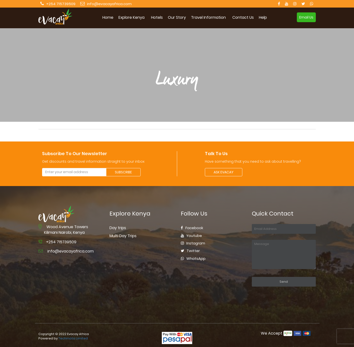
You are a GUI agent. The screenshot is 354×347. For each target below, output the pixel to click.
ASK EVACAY (224, 172)
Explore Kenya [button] (131, 17)
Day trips (117, 228)
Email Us (306, 17)
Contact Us (243, 17)
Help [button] (263, 17)
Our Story (177, 17)
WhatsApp (193, 258)
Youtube (191, 235)
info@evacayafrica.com (109, 3)
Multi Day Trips (122, 236)
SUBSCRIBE (123, 172)
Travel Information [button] (208, 17)
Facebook (192, 227)
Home (107, 17)
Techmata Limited (73, 338)
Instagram (193, 243)
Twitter (190, 250)
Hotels (157, 17)
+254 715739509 (60, 3)
